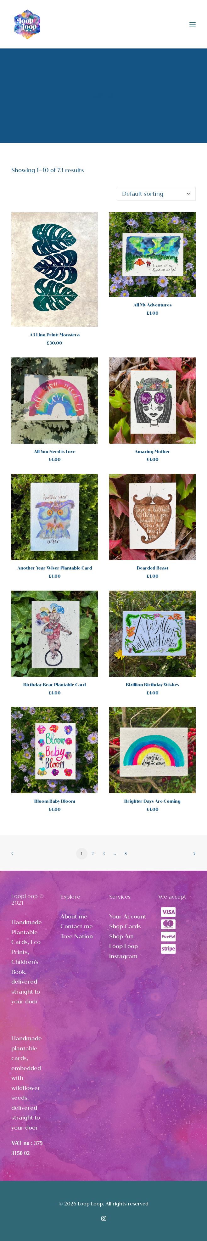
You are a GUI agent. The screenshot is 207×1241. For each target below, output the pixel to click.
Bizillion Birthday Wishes (152, 685)
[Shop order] (156, 194)
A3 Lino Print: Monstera (55, 335)
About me (73, 916)
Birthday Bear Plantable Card (54, 685)
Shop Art (121, 936)
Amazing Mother (152, 451)
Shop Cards (125, 926)
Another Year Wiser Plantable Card (54, 568)
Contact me (76, 926)
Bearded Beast (152, 568)
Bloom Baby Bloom (54, 801)
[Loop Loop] (27, 24)
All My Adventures (152, 305)
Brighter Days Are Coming (152, 801)
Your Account (127, 916)
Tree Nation (76, 936)
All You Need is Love (55, 451)
